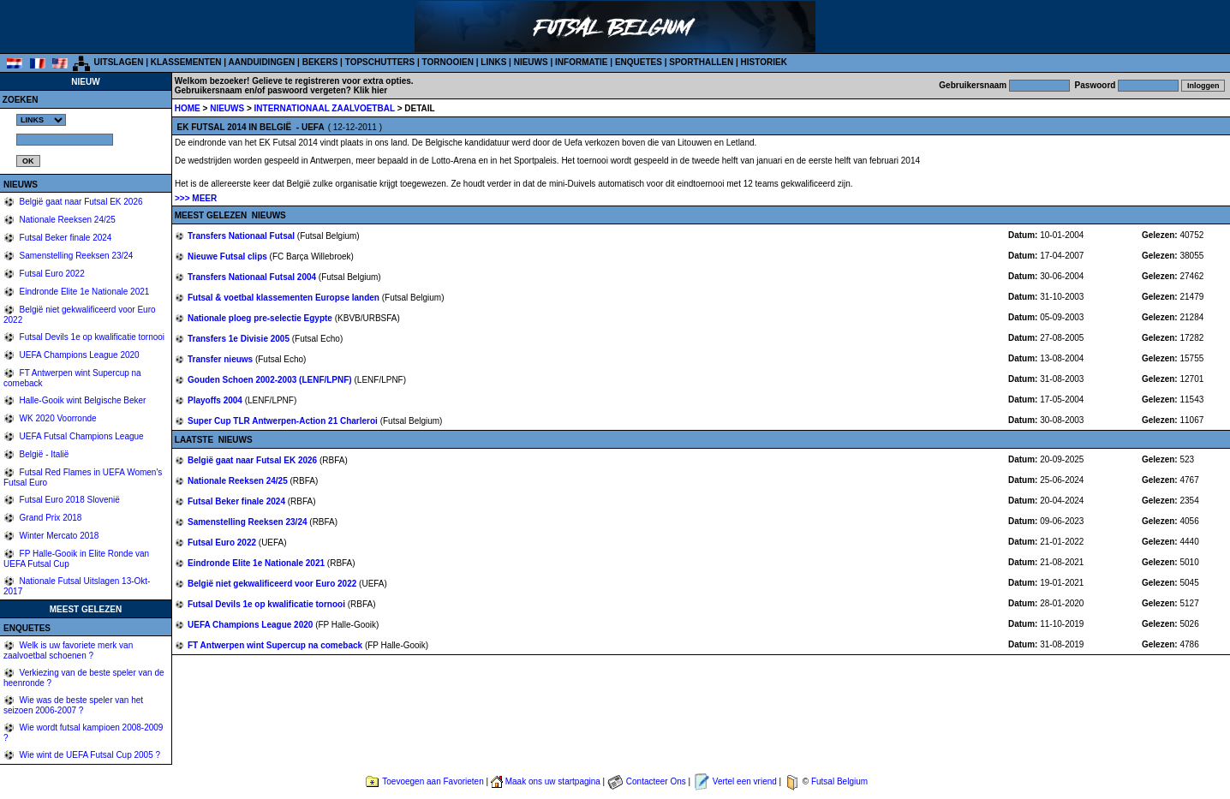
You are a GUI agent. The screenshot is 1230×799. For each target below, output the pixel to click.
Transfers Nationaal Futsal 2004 (253, 277)
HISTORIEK (764, 62)
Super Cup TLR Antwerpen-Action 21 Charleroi (284, 421)
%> (41, 120)
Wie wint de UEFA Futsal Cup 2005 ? (88, 755)
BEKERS (320, 62)
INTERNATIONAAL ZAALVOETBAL (325, 108)
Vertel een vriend (745, 781)
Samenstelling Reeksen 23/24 (75, 255)
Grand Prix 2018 (49, 517)
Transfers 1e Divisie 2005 (240, 338)
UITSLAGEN (119, 62)
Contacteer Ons (656, 781)
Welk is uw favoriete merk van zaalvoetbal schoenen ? (68, 650)
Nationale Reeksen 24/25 (66, 219)
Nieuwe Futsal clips (229, 256)
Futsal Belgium (839, 781)
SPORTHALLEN (701, 62)
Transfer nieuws (221, 359)
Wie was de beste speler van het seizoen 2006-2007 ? (73, 705)
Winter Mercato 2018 (58, 535)
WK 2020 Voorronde (57, 418)
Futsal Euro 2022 (51, 273)
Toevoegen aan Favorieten (432, 781)
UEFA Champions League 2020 (78, 355)
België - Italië (43, 454)
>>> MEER (196, 198)
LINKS (493, 62)
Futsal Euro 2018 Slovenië (68, 499)
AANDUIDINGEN (262, 62)
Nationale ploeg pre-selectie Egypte (261, 318)
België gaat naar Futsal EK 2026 (80, 201)
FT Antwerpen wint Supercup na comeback (276, 645)
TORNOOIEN (448, 62)
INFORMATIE (581, 62)
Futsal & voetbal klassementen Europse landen (285, 297)
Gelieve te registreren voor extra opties (331, 81)
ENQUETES (638, 62)
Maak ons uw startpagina (552, 781)
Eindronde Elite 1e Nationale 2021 (83, 291)
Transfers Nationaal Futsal (242, 236)
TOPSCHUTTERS (380, 62)
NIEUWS (531, 62)
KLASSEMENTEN (186, 62)
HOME (187, 108)
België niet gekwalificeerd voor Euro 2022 (273, 583)
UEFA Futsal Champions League (80, 436)
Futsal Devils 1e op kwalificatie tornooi (90, 337)
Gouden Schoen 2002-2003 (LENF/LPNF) (271, 380)
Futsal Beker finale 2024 (64, 237)
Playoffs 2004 (216, 400)
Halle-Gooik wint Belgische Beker (81, 400)
